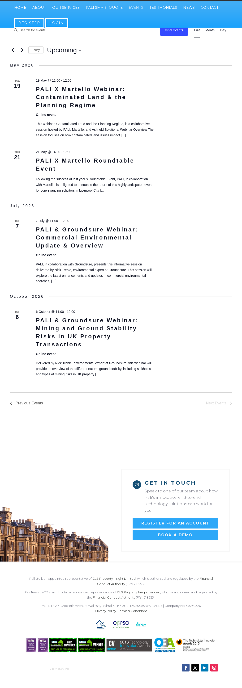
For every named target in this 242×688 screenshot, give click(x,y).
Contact (210, 8)
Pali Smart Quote (104, 8)
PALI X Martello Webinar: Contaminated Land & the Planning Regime (81, 97)
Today (36, 50)
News (189, 8)
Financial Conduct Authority (114, 597)
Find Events (174, 30)
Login (57, 23)
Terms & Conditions (132, 611)
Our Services (66, 8)
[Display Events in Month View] (210, 30)
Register (29, 23)
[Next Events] (22, 50)
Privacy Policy (105, 611)
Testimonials (163, 8)
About (39, 8)
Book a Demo (175, 535)
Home (20, 8)
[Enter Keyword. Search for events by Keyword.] (85, 30)
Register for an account (175, 523)
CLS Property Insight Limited (114, 578)
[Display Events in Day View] (223, 30)
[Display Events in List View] (197, 30)
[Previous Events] (13, 50)
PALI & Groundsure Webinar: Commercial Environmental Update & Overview (87, 237)
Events (136, 8)
